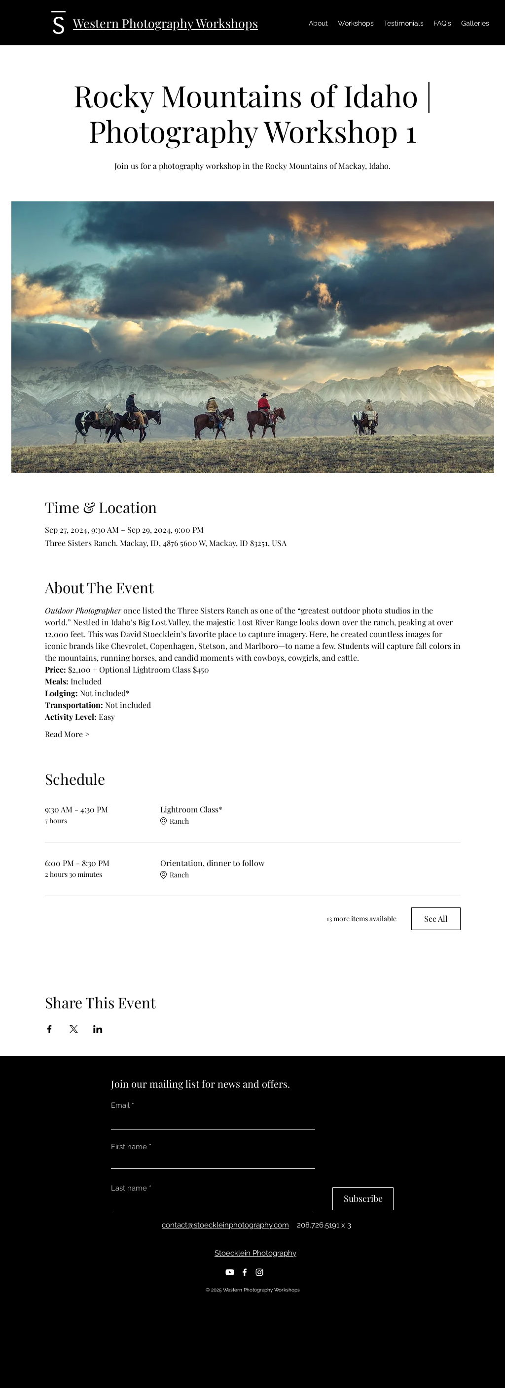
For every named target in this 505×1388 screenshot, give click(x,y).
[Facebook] (245, 1272)
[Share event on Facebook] (49, 1029)
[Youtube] (230, 1272)
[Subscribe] (363, 1198)
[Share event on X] (73, 1029)
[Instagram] (259, 1272)
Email (120, 1105)
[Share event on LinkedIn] (98, 1029)
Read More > (67, 734)
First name (129, 1147)
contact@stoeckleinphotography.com (225, 1225)
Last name (129, 1188)
